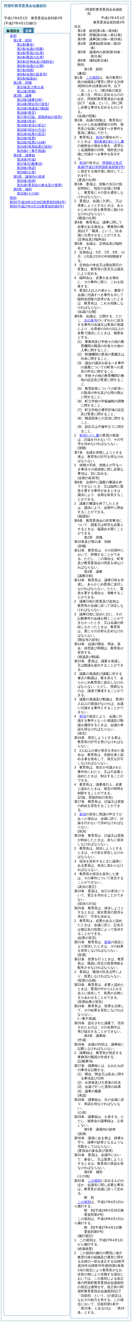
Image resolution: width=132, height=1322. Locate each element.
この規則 (92, 77)
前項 (99, 137)
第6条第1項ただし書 (109, 141)
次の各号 (90, 320)
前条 (107, 942)
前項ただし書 (89, 435)
